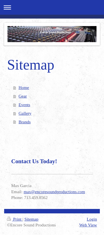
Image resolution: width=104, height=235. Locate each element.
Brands (25, 121)
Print (14, 219)
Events (24, 104)
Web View (88, 225)
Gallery (25, 113)
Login (92, 219)
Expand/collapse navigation (52, 7)
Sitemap (31, 219)
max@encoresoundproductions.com (54, 191)
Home (24, 87)
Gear (23, 96)
